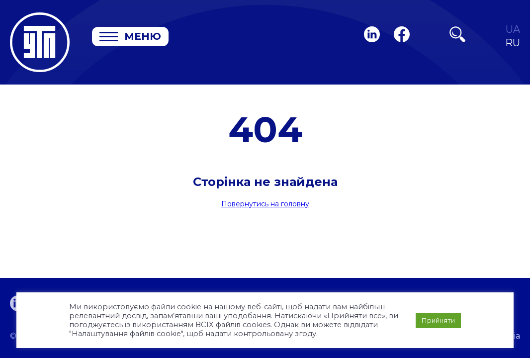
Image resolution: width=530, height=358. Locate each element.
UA (513, 29)
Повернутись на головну (265, 203)
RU (512, 43)
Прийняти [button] (438, 320)
